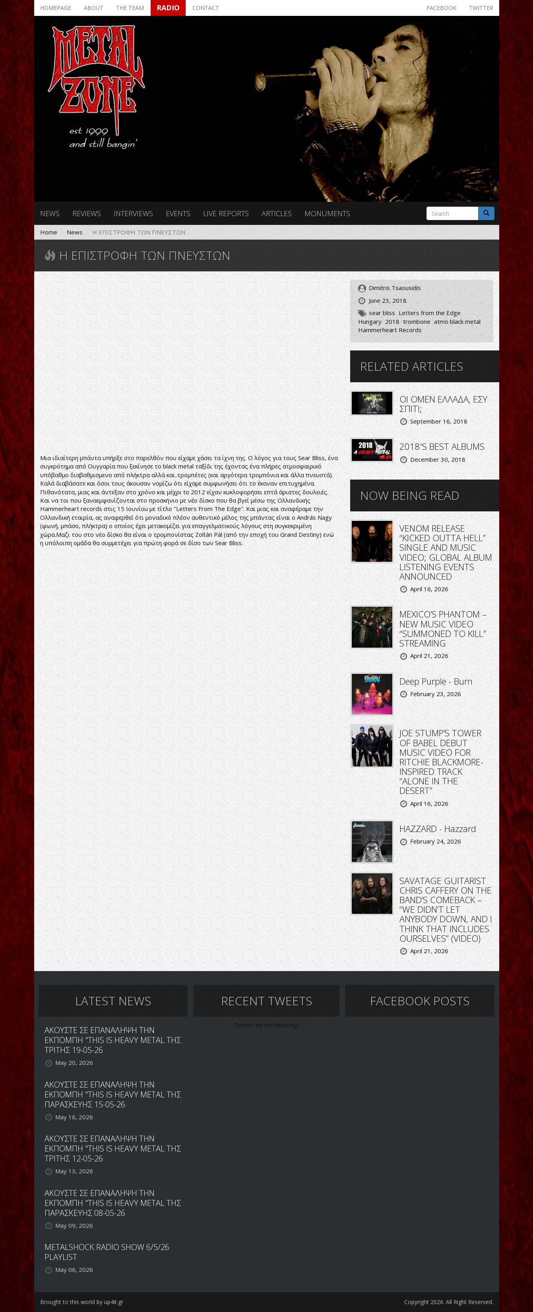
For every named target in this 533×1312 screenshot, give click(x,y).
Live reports (226, 213)
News (50, 213)
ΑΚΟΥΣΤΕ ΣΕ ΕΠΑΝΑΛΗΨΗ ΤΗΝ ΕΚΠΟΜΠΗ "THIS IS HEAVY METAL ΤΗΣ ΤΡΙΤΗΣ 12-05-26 (113, 1148)
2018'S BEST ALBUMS (442, 446)
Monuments (327, 213)
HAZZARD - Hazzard (437, 828)
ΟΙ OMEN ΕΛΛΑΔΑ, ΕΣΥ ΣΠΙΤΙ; (443, 403)
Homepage (55, 8)
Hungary (370, 321)
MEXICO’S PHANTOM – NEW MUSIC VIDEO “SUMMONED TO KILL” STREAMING (442, 628)
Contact (205, 8)
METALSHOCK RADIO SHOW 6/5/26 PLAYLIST (107, 1252)
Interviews (133, 213)
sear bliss (382, 313)
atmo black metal (457, 321)
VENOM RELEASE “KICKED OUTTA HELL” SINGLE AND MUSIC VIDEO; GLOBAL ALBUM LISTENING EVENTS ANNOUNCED (445, 552)
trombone (416, 321)
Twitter (481, 8)
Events (178, 213)
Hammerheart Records (390, 330)
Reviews (86, 213)
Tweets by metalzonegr (266, 1025)
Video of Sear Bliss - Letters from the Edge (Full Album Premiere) (189, 363)
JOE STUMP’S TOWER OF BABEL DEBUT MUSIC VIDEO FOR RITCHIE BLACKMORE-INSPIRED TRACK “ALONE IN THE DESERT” (441, 761)
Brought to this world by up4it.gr (81, 1302)
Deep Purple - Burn (436, 681)
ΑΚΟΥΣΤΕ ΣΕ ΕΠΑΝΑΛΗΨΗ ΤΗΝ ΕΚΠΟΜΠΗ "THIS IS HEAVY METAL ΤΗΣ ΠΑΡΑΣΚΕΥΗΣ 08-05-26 (113, 1203)
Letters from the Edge (430, 313)
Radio (168, 7)
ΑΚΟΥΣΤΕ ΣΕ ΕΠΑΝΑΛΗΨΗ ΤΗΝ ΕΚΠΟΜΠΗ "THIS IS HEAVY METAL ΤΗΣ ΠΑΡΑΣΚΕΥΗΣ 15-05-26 (113, 1094)
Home (48, 232)
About (93, 8)
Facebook (441, 8)
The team (130, 8)
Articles (277, 213)
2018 (392, 321)
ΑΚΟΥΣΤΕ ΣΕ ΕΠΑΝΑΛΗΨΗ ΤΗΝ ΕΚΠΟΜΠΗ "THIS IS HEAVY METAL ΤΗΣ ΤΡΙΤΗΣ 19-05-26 (113, 1040)
